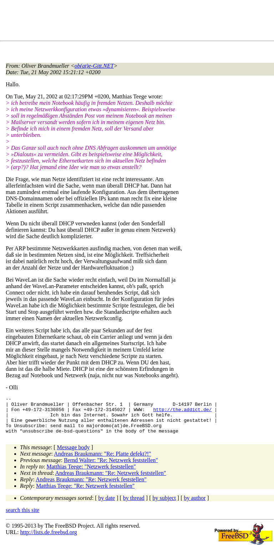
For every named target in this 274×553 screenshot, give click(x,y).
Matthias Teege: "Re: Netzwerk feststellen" (85, 493)
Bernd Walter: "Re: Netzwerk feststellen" (111, 468)
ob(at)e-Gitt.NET (94, 66)
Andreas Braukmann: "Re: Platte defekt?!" (102, 461)
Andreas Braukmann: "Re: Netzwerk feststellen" (110, 480)
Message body (73, 455)
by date (106, 505)
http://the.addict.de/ (182, 412)
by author (195, 505)
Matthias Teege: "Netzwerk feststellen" (91, 474)
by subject (164, 505)
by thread (133, 505)
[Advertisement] (135, 22)
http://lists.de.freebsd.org (48, 540)
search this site (22, 517)
